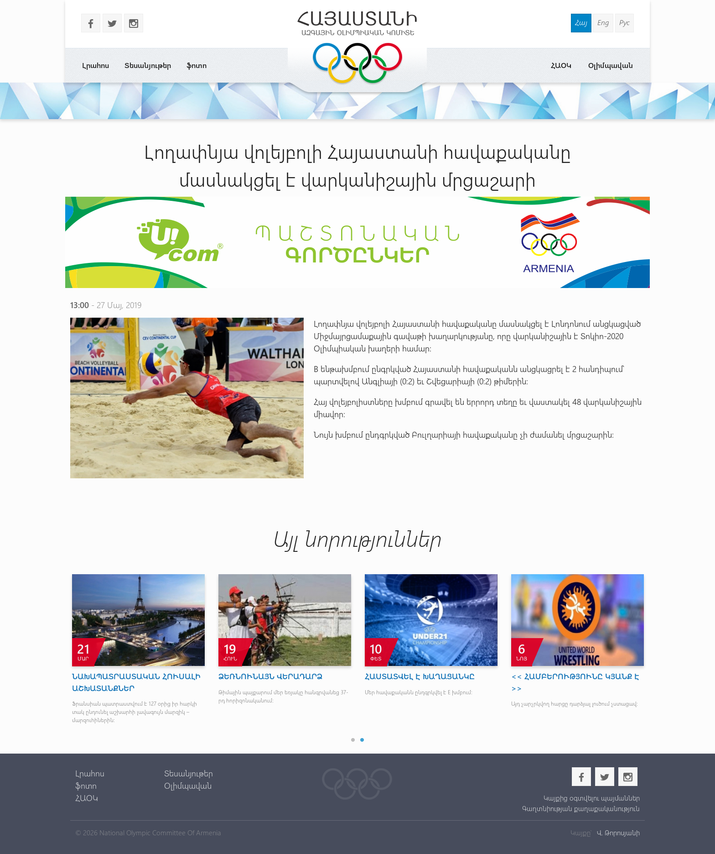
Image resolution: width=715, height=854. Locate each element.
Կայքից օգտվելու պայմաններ (592, 797)
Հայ (581, 22)
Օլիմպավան (610, 65)
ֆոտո (197, 65)
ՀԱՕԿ (561, 65)
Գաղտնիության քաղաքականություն (581, 808)
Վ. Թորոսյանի (617, 832)
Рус (624, 22)
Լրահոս (95, 65)
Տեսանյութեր (147, 65)
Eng (603, 22)
